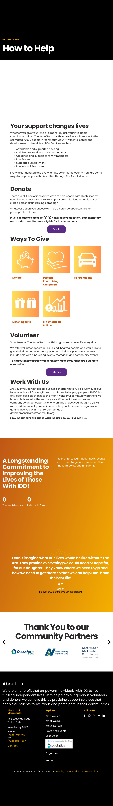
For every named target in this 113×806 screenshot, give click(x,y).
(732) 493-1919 (16, 734)
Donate (56, 229)
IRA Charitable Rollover (52, 323)
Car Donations (83, 277)
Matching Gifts (21, 322)
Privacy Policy (72, 771)
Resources (51, 736)
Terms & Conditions (90, 771)
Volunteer (57, 372)
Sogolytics (51, 753)
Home (49, 760)
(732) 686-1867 (16, 740)
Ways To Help (53, 726)
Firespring (59, 771)
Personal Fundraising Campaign (50, 281)
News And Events (55, 731)
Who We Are (52, 716)
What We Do (53, 721)
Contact (12, 745)
